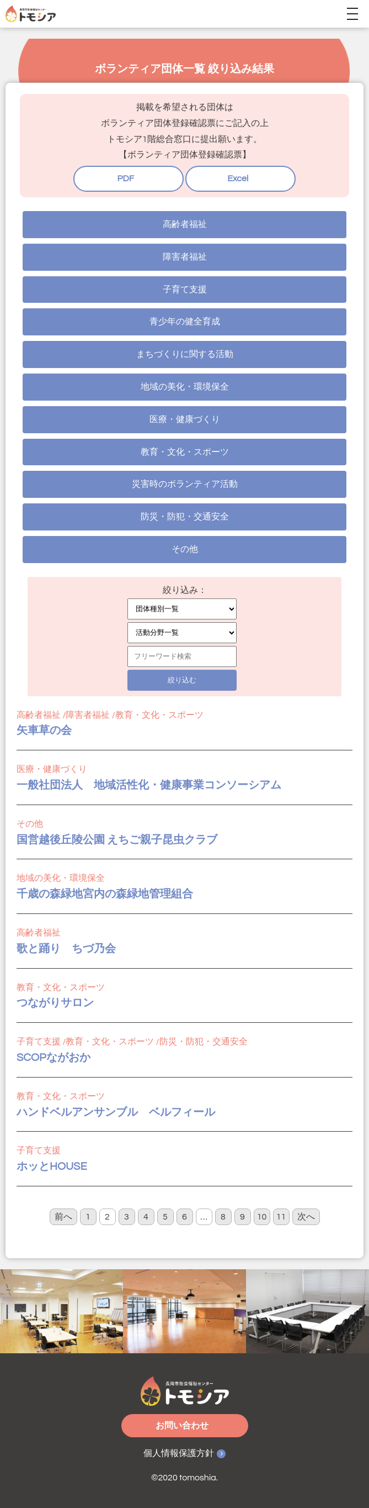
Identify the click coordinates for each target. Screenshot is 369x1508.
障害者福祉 (185, 257)
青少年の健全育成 (184, 321)
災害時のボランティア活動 (185, 484)
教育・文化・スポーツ (185, 452)
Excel (237, 178)
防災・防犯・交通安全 (185, 516)
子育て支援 (185, 289)
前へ (63, 1216)
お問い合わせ (182, 1425)
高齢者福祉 (185, 224)
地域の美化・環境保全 (185, 386)
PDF (125, 178)
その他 (185, 549)
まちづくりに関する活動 (184, 354)
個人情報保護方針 (178, 1453)
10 (262, 1216)
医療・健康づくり (184, 419)
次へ (306, 1216)
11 (281, 1216)
